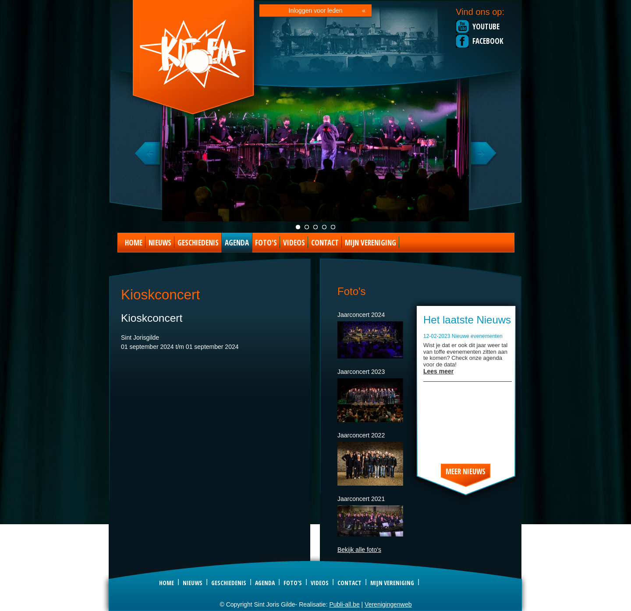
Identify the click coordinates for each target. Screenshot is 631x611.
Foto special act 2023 (333, 227)
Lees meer (438, 371)
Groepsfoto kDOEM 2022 (306, 227)
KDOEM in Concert (315, 227)
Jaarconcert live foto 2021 (298, 227)
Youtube (486, 26)
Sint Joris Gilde (194, 58)
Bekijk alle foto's (359, 549)
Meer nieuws (466, 471)
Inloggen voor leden (316, 10)
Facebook (487, 41)
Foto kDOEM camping (324, 227)
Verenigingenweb (388, 604)
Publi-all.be (344, 604)
